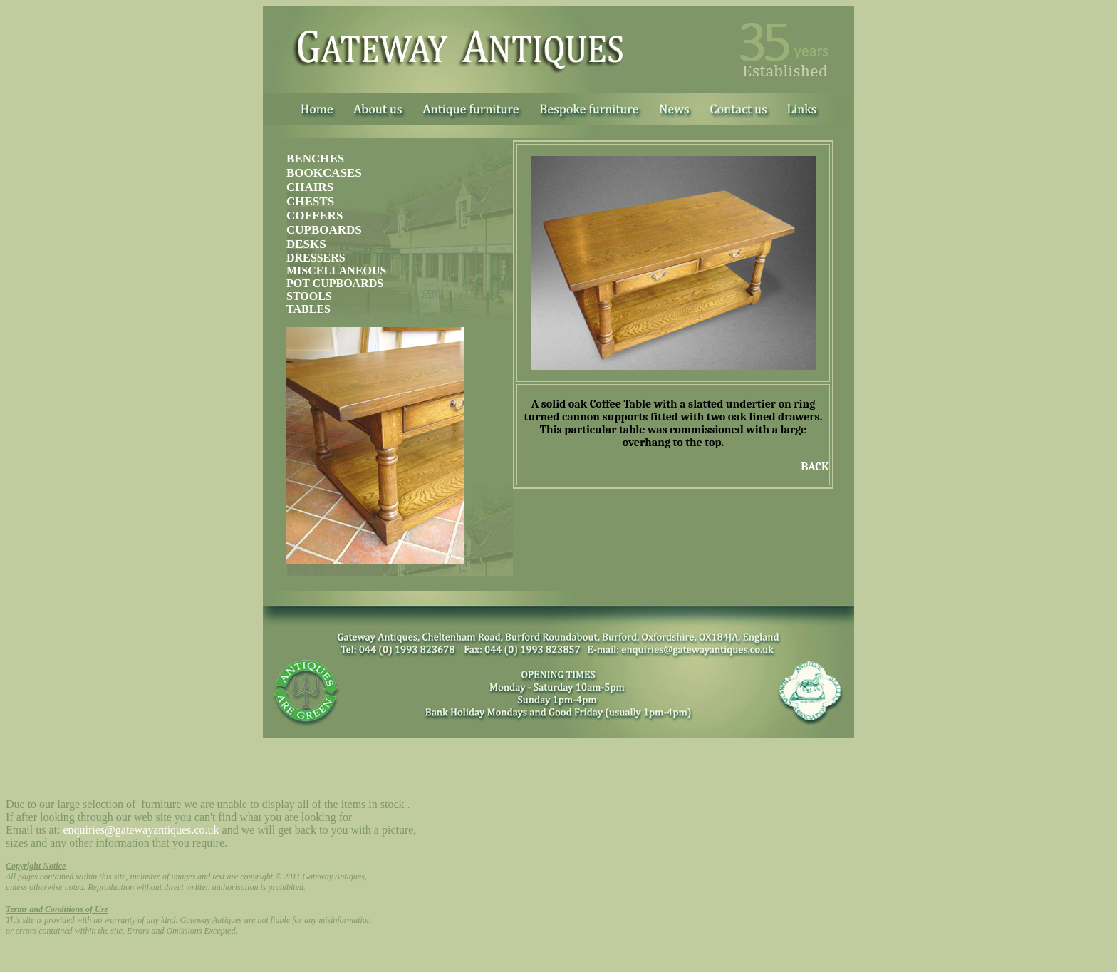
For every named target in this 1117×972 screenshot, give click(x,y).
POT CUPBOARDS (334, 283)
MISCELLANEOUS (336, 270)
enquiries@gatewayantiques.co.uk (141, 830)
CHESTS (310, 201)
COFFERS (314, 215)
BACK (815, 466)
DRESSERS (316, 258)
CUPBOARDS (324, 230)
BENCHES (315, 158)
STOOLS (309, 296)
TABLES (308, 309)
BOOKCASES (324, 173)
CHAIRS (309, 187)
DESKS (306, 244)
